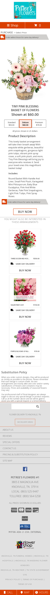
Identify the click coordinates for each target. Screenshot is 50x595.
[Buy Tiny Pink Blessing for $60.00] (25, 212)
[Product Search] (25, 406)
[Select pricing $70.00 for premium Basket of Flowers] (39, 124)
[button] (25, 527)
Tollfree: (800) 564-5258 (25, 496)
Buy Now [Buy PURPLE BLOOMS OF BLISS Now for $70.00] (25, 363)
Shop (12, 25)
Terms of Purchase (33, 579)
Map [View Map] (25, 592)
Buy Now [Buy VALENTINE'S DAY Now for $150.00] (25, 316)
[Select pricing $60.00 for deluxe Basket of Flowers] (25, 124)
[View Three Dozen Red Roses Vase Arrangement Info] (25, 243)
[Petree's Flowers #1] (25, 18)
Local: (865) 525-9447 (25, 491)
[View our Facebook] (25, 470)
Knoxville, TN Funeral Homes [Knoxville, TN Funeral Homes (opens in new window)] (17, 556)
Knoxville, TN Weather (12, 570)
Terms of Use (25, 584)
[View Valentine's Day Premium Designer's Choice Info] (25, 289)
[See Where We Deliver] (25, 422)
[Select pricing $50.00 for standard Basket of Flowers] (11, 124)
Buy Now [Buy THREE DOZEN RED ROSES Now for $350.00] (25, 270)
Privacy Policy (13, 579)
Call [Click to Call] (8, 592)
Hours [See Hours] (41, 592)
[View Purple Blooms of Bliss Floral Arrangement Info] (25, 336)
